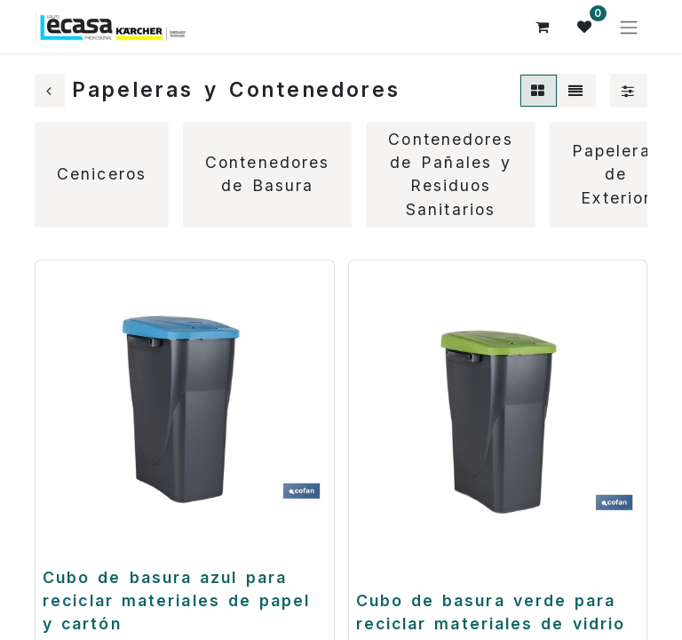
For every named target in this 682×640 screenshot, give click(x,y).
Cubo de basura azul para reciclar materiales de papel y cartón (177, 601)
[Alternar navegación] (628, 26)
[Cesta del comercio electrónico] (542, 26)
